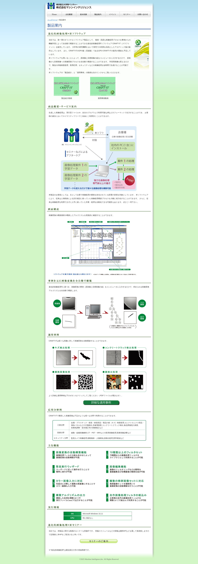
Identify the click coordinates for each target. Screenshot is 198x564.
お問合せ (142, 14)
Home (54, 14)
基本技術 (83, 14)
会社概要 (69, 14)
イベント (112, 14)
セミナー (127, 14)
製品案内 (98, 14)
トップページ (52, 20)
